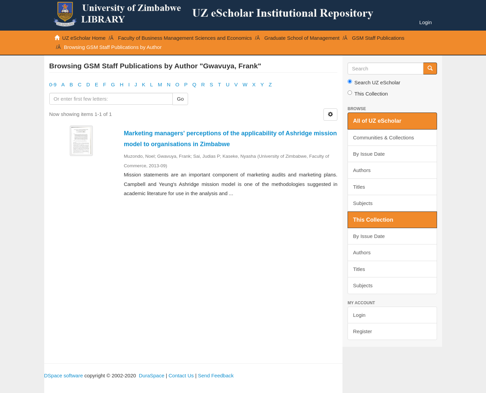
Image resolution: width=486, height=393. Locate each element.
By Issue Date (369, 154)
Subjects (363, 203)
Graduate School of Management (301, 38)
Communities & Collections (383, 137)
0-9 (53, 84)
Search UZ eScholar (374, 82)
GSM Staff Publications (378, 38)
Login (359, 315)
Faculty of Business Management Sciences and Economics (185, 38)
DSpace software (63, 375)
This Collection (368, 93)
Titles (359, 187)
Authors (362, 170)
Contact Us (181, 375)
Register (362, 331)
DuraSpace (151, 375)
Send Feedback (216, 375)
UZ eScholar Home (84, 38)
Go (180, 99)
